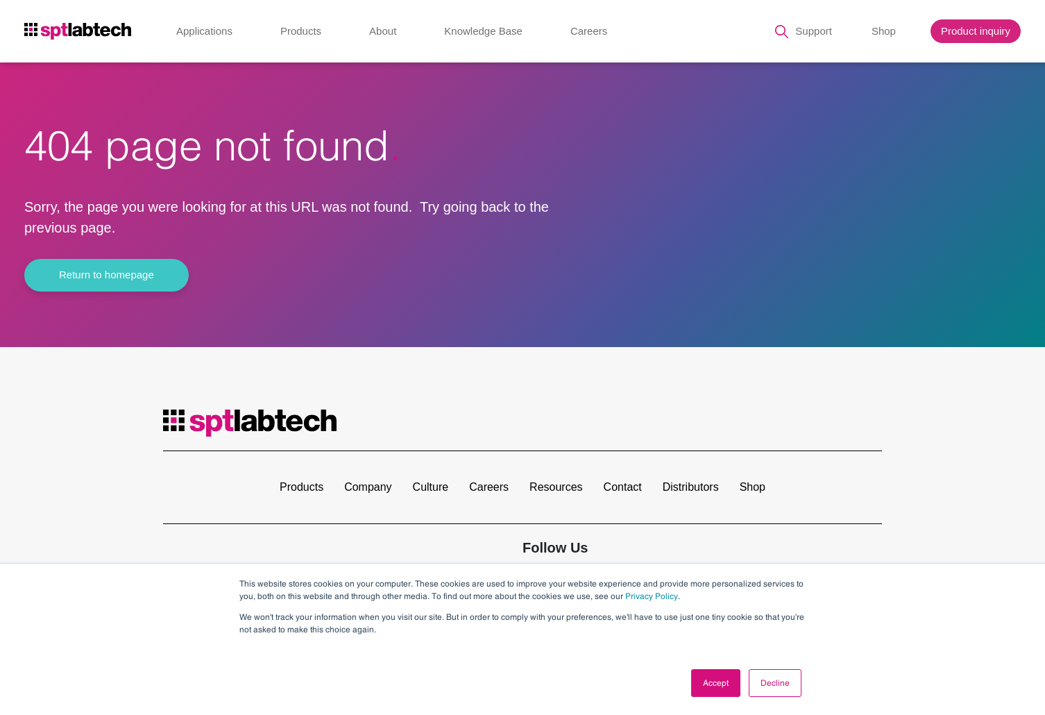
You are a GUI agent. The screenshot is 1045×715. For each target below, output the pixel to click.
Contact (623, 487)
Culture (431, 487)
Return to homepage (106, 274)
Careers (588, 31)
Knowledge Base (483, 31)
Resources (555, 487)
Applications (204, 31)
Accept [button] (716, 683)
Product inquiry (975, 31)
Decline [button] (775, 683)
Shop (884, 31)
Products (300, 31)
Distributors (691, 487)
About (382, 31)
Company (367, 487)
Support (813, 31)
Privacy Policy (651, 596)
